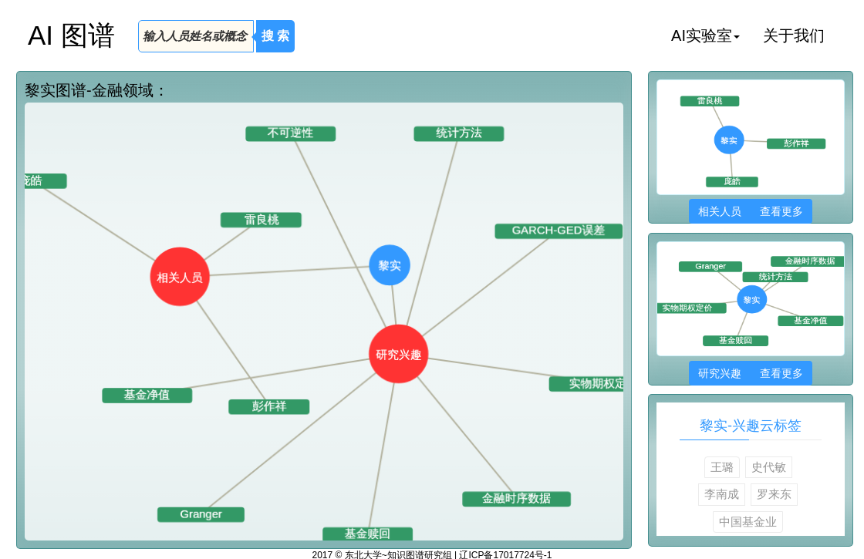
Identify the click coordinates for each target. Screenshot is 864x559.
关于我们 (794, 35)
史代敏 (768, 466)
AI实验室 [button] (705, 35)
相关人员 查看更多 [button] (750, 211)
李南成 (721, 493)
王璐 (722, 466)
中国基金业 (748, 521)
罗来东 (774, 493)
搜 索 (275, 35)
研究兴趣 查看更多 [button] (750, 373)
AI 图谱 (71, 35)
